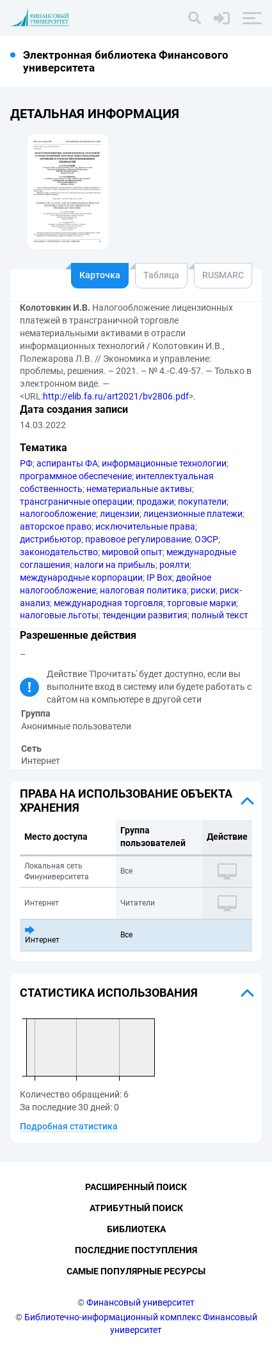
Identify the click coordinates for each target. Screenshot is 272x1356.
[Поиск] (194, 17)
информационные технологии (164, 463)
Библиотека (136, 1229)
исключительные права (145, 526)
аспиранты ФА (67, 463)
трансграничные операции (76, 501)
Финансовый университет (140, 1302)
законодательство (59, 552)
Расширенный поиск (136, 1187)
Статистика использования (109, 992)
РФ (26, 463)
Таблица (161, 275)
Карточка (99, 275)
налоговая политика (143, 590)
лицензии (120, 514)
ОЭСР (206, 539)
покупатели (202, 501)
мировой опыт (132, 552)
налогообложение (58, 514)
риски (203, 590)
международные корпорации (81, 577)
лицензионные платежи (193, 514)
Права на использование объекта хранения (126, 800)
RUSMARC (223, 275)
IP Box (159, 577)
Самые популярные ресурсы (136, 1271)
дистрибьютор (50, 539)
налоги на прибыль (115, 565)
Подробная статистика (69, 1126)
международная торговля (108, 603)
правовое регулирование (138, 539)
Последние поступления (136, 1250)
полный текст (219, 615)
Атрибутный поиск (136, 1208)
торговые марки (201, 603)
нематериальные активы (139, 489)
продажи (155, 501)
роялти (174, 565)
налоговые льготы (59, 615)
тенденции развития (145, 615)
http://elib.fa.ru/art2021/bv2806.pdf (116, 396)
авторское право (56, 526)
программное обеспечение (76, 476)
